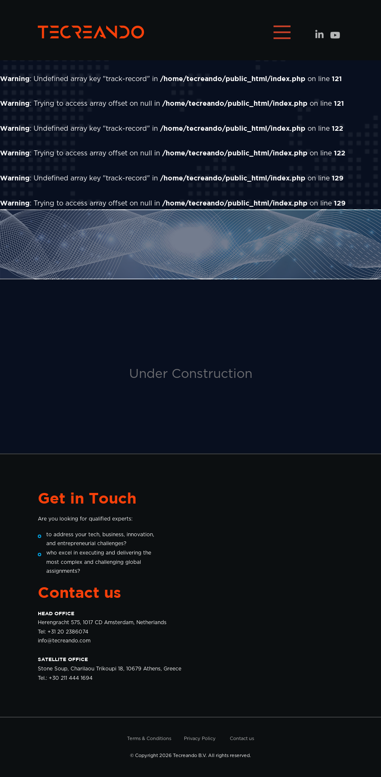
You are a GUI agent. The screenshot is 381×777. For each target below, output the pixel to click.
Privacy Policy (200, 738)
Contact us (242, 738)
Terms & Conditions (149, 738)
